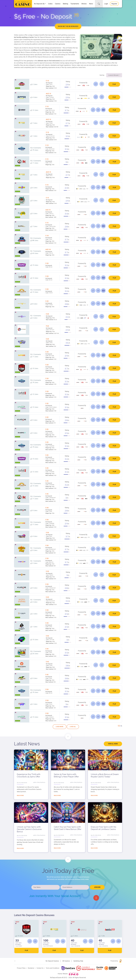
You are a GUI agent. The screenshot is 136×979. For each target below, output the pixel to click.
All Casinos (66, 961)
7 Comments (35, 251)
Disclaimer (31, 968)
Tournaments (75, 4)
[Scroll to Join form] (68, 859)
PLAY (114, 84)
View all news (113, 744)
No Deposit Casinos (52, 961)
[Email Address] (75, 887)
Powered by (116, 961)
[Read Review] (101, 84)
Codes (50, 4)
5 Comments (35, 238)
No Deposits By (39, 4)
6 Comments (35, 147)
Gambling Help (78, 961)
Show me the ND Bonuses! (68, 26)
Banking (65, 4)
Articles (84, 4)
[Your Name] (45, 887)
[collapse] (99, 4)
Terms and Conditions (52, 968)
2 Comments (35, 160)
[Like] (95, 84)
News (91, 4)
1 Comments (35, 315)
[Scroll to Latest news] (68, 736)
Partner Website (68, 973)
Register (114, 4)
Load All (73, 726)
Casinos (57, 4)
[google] (96, 898)
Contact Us (40, 968)
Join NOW (97, 887)
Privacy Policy (21, 968)
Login (106, 4)
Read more (20, 795)
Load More (59, 726)
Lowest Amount (113, 75)
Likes (33, 84)
